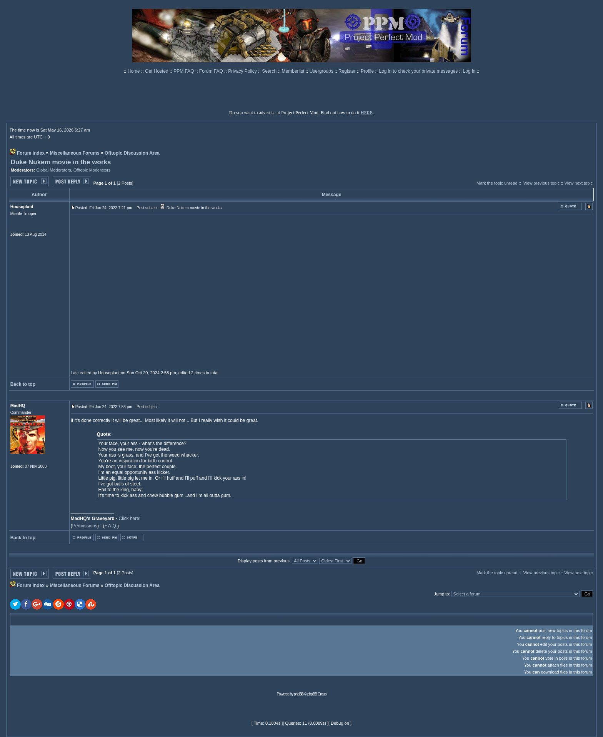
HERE (367, 112)
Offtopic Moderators (91, 170)
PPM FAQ (184, 71)
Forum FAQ (211, 71)
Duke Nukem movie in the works (61, 162)
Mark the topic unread (496, 183)
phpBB (298, 694)
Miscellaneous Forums (74, 153)
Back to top (22, 384)
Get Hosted (157, 71)
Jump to (441, 594)
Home (134, 71)
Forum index (31, 153)
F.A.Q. (111, 526)
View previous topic (541, 183)
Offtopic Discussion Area (132, 153)
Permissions (84, 526)
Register (347, 71)
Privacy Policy (243, 71)
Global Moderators (53, 170)
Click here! (130, 518)
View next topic (579, 183)
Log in (469, 71)
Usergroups (322, 71)
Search (270, 71)
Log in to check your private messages (419, 71)
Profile (368, 71)
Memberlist (294, 71)
